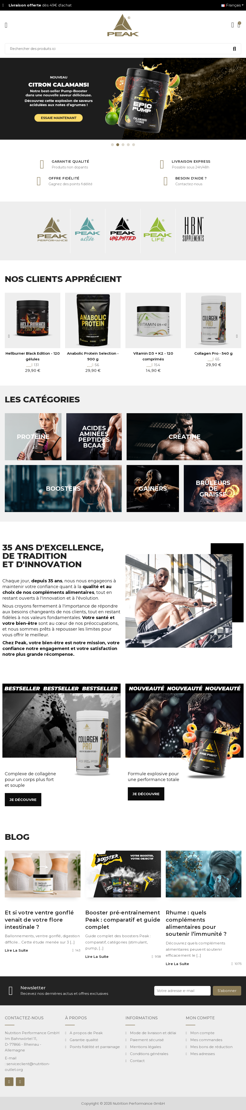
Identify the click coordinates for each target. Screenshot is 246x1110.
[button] (23, 799)
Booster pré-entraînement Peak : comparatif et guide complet (122, 920)
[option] (123, 99)
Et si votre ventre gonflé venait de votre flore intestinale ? (39, 920)
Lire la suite (16, 950)
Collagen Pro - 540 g (213, 353)
